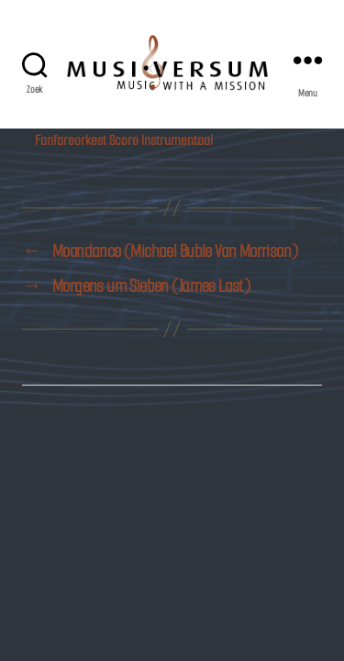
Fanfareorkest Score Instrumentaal (124, 140)
